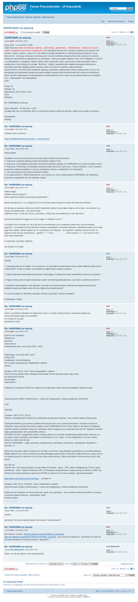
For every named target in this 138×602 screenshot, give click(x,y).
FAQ (102, 21)
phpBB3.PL (87, 597)
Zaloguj (130, 21)
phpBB (61, 595)
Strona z (124, 32)
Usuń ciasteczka (107, 591)
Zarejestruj (121, 21)
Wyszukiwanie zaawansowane (122, 11)
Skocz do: (87, 575)
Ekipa (98, 591)
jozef (12, 41)
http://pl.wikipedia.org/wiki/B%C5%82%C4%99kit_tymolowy (30, 537)
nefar (12, 149)
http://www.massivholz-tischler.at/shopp (22, 478)
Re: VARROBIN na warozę (18, 126)
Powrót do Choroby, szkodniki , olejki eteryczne (22, 575)
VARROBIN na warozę (18, 28)
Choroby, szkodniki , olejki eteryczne (39, 17)
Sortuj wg (72, 564)
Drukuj (126, 16)
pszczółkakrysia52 (16, 550)
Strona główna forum (15, 17)
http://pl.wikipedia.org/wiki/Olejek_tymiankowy (44, 534)
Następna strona (127, 564)
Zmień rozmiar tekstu (131, 16)
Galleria (111, 21)
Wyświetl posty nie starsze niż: (44, 564)
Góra (132, 122)
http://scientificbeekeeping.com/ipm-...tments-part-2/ (27, 139)
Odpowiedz (11, 32)
